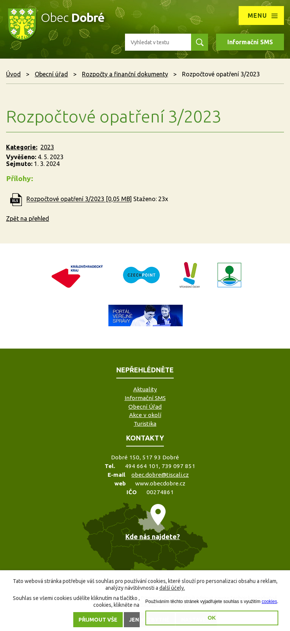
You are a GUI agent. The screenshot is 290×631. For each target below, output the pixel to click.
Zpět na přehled (27, 218)
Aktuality (145, 389)
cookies (269, 601)
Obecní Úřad (145, 406)
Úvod (13, 74)
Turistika (145, 423)
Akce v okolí (145, 415)
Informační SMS (250, 42)
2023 (47, 147)
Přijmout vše (98, 620)
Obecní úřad (51, 74)
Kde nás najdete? (152, 536)
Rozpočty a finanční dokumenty (125, 74)
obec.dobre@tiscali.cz (160, 474)
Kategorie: (21, 147)
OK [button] (212, 618)
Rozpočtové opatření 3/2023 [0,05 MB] (79, 199)
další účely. (172, 588)
